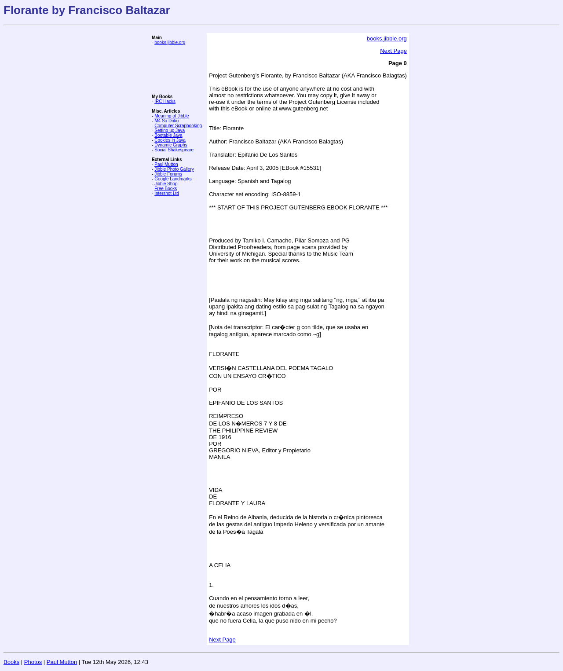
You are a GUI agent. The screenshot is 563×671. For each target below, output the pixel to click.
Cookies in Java (170, 140)
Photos (33, 662)
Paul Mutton (166, 164)
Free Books (165, 188)
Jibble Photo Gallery (174, 169)
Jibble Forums (168, 174)
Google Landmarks (173, 178)
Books (11, 662)
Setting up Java (169, 130)
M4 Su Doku (166, 120)
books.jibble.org (169, 42)
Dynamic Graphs (170, 145)
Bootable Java (168, 135)
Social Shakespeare (174, 149)
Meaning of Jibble (171, 116)
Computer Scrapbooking (178, 125)
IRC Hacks (164, 101)
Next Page (393, 51)
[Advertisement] (178, 69)
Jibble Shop (165, 183)
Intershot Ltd (166, 193)
